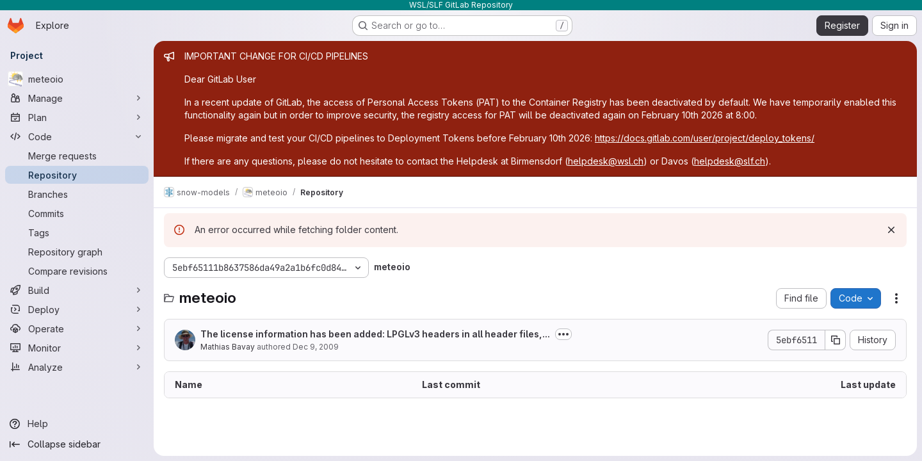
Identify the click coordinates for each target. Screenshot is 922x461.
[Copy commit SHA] (835, 340)
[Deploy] (77, 309)
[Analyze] (77, 367)
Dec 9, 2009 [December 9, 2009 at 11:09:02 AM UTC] (316, 347)
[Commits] (77, 213)
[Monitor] (77, 348)
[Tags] (77, 232)
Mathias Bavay (227, 347)
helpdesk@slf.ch (729, 161)
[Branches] (77, 194)
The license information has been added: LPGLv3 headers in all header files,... (375, 333)
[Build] (77, 290)
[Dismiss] (891, 230)
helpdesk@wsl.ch (605, 161)
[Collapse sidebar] (77, 444)
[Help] (77, 424)
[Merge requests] (77, 156)
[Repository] (77, 175)
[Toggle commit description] (563, 334)
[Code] (77, 136)
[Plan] (77, 117)
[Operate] (77, 328)
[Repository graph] (77, 252)
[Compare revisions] (77, 271)
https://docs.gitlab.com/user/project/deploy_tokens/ (704, 138)
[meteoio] (77, 79)
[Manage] (77, 98)
